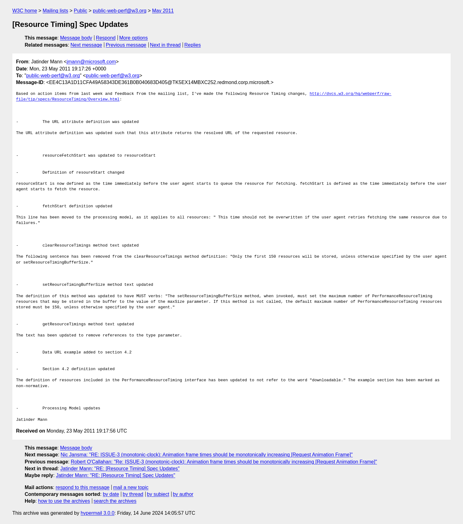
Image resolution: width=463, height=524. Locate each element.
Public (80, 10)
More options (133, 37)
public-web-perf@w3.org (120, 10)
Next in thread (165, 45)
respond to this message (82, 487)
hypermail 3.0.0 (97, 513)
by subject (158, 494)
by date (111, 494)
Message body (76, 37)
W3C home (24, 10)
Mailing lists (55, 10)
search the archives (115, 501)
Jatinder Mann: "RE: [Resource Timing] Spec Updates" (120, 468)
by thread (133, 494)
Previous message (126, 45)
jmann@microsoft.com (91, 61)
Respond (106, 37)
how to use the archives (64, 501)
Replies (192, 45)
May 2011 (163, 10)
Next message (86, 45)
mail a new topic (131, 487)
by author (183, 494)
